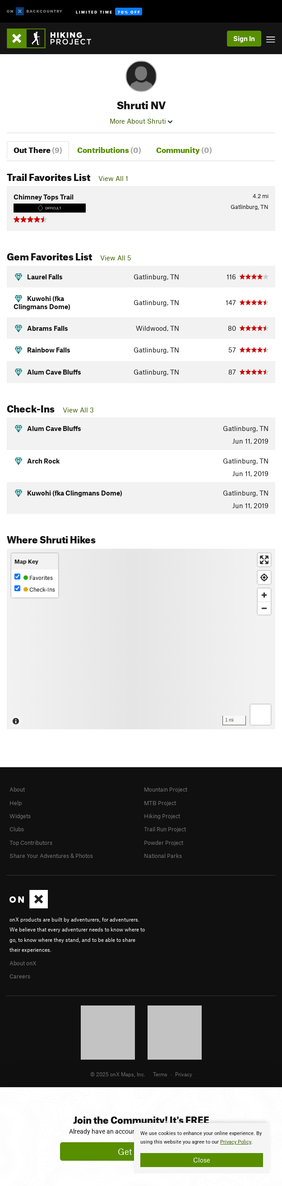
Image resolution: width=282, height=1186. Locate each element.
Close (201, 1160)
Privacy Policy (235, 1142)
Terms (160, 1074)
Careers (19, 976)
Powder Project (163, 842)
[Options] (260, 714)
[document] (201, 1148)
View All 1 (113, 178)
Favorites (33, 577)
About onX (23, 963)
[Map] (141, 639)
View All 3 (78, 410)
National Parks (163, 855)
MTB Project (160, 802)
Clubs (16, 829)
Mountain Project (165, 789)
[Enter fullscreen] (264, 559)
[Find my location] (264, 577)
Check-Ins (34, 589)
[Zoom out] (264, 608)
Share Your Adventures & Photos (51, 855)
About (17, 789)
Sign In (244, 38)
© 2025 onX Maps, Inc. (117, 1074)
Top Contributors (30, 842)
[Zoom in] (264, 595)
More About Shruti (141, 121)
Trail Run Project (165, 829)
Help (15, 802)
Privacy (183, 1074)
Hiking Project (162, 816)
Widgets (20, 816)
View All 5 (115, 258)
